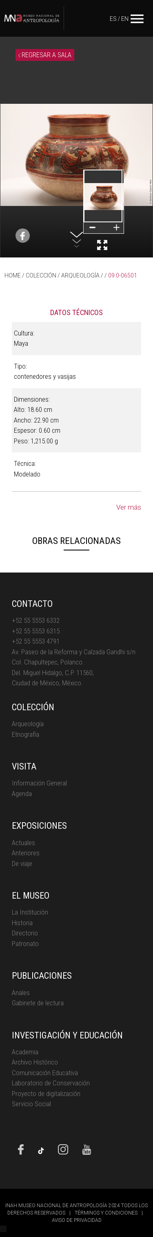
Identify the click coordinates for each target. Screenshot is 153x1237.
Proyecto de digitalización (46, 1093)
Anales (21, 993)
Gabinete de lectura (38, 1003)
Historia (22, 923)
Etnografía (25, 734)
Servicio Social (31, 1104)
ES (113, 19)
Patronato (25, 943)
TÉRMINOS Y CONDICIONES (106, 1213)
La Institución (30, 912)
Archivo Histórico (35, 1062)
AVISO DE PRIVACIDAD (77, 1220)
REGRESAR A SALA (44, 55)
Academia (25, 1052)
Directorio (25, 933)
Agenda (22, 794)
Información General (39, 783)
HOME (12, 275)
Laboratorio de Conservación (51, 1083)
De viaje (22, 863)
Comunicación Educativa (45, 1073)
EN (125, 19)
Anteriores (26, 853)
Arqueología (28, 724)
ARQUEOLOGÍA (80, 275)
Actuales (23, 843)
